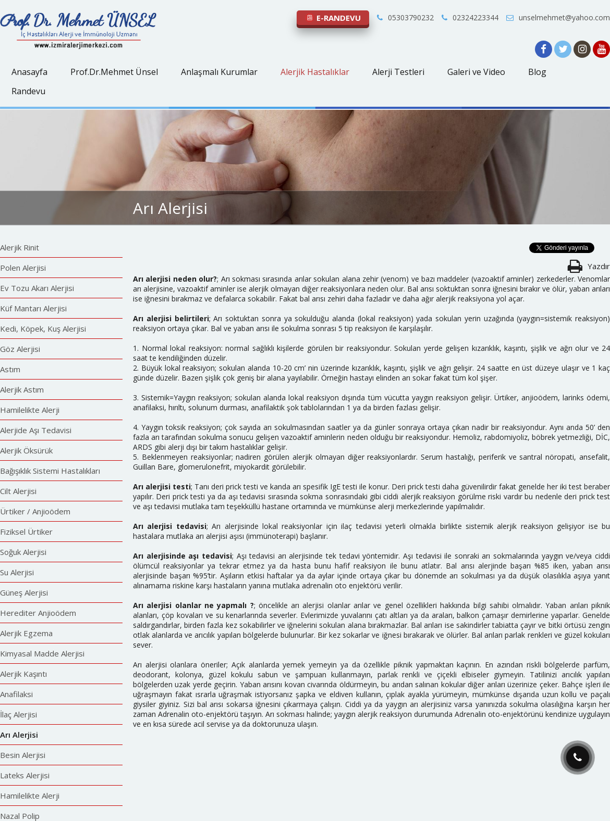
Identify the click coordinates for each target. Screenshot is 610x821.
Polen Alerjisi (23, 267)
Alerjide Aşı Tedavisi (35, 430)
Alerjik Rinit (19, 247)
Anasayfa (29, 72)
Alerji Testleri (398, 72)
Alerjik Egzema (26, 633)
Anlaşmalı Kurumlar (219, 72)
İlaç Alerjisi (18, 714)
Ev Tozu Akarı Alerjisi (37, 288)
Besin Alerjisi (22, 755)
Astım (10, 369)
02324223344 (470, 17)
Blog (537, 72)
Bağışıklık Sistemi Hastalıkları (50, 470)
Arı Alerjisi (19, 734)
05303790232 (405, 17)
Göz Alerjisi (20, 349)
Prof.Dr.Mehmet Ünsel (114, 72)
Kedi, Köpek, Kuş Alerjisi (43, 328)
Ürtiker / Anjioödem (35, 511)
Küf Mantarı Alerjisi (33, 308)
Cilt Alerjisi (18, 491)
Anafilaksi (16, 694)
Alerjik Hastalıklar (314, 72)
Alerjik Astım (22, 389)
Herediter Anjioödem (38, 613)
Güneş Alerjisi (24, 592)
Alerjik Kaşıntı (23, 673)
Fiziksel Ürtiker (26, 531)
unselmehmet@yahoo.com (558, 17)
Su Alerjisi (17, 572)
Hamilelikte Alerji (29, 410)
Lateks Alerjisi (25, 775)
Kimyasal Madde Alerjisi (42, 653)
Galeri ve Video (476, 72)
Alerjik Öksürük (26, 450)
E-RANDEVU (333, 17)
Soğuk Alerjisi (23, 552)
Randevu (28, 91)
